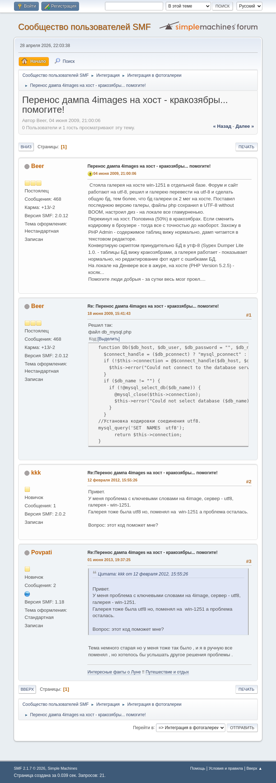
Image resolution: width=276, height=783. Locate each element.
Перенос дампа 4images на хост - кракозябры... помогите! (149, 166)
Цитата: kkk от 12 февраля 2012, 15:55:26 (143, 574)
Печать (246, 147)
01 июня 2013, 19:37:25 (108, 560)
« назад (222, 126)
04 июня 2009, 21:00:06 (114, 173)
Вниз (25, 147)
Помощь (197, 768)
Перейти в (143, 727)
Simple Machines (62, 768)
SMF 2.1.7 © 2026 (29, 768)
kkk (36, 473)
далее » (244, 126)
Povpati (41, 552)
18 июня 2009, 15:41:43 (108, 313)
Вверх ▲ (254, 768)
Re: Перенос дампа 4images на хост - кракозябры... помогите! (152, 306)
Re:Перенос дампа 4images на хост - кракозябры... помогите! (152, 472)
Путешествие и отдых (167, 672)
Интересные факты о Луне (114, 672)
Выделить (108, 338)
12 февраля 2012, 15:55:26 (112, 480)
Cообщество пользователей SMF (84, 27)
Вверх (27, 689)
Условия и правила (226, 768)
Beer (37, 166)
